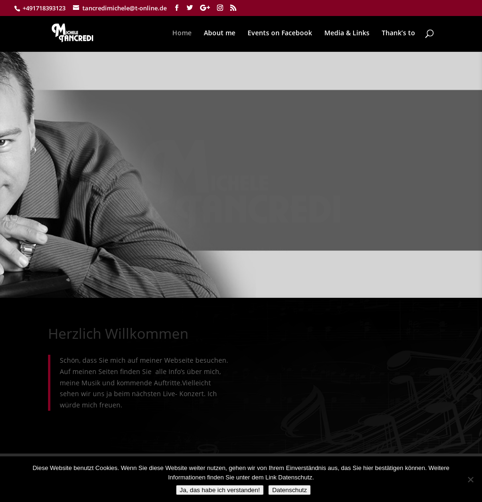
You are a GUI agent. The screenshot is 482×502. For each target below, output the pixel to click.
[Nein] (470, 479)
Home (182, 33)
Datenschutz (289, 490)
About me (219, 33)
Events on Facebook (280, 33)
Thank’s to (398, 33)
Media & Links (347, 33)
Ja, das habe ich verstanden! (220, 490)
